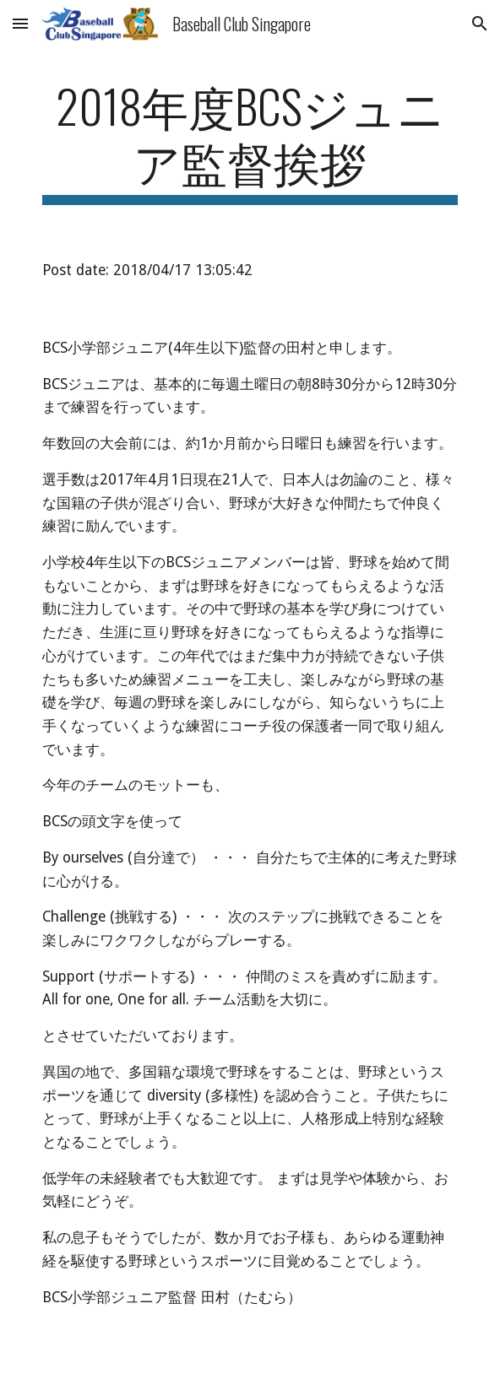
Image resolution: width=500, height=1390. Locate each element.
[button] (20, 23)
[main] (249, 141)
